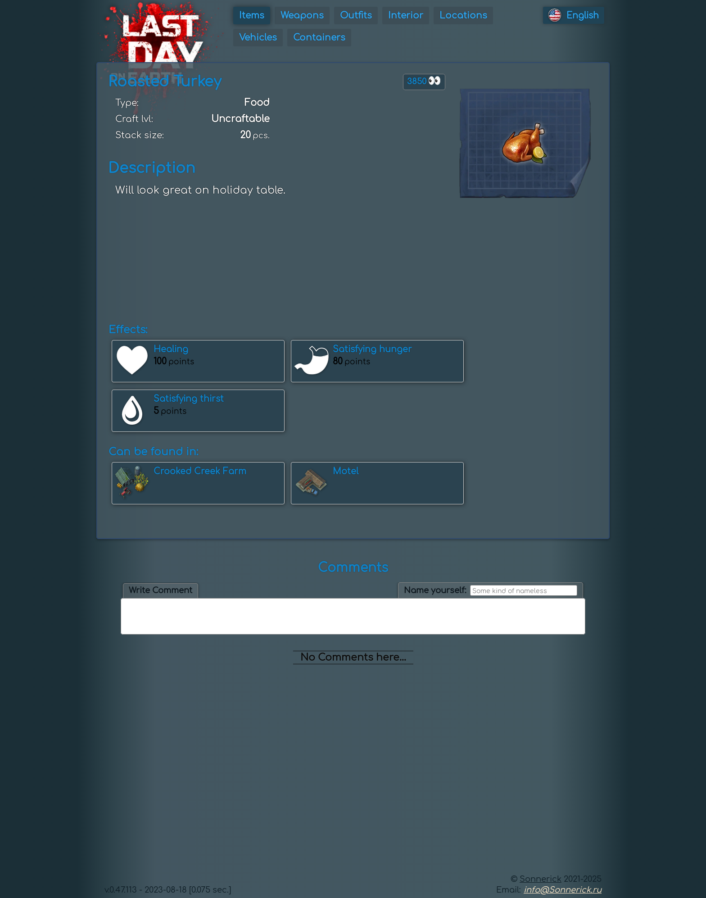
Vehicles (258, 37)
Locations (463, 15)
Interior (405, 15)
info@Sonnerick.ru (563, 889)
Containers (319, 37)
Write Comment (160, 590)
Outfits (356, 15)
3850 (424, 81)
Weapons (302, 15)
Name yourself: (435, 590)
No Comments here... (353, 657)
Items (251, 15)
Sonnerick (540, 879)
